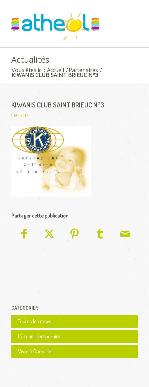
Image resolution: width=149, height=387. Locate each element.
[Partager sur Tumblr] (99, 235)
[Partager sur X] (49, 235)
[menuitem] (128, 22)
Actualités (30, 59)
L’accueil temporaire (39, 336)
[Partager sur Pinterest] (74, 235)
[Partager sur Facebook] (24, 235)
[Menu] (128, 22)
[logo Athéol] (62, 28)
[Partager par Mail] (125, 235)
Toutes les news (34, 321)
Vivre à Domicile (34, 351)
